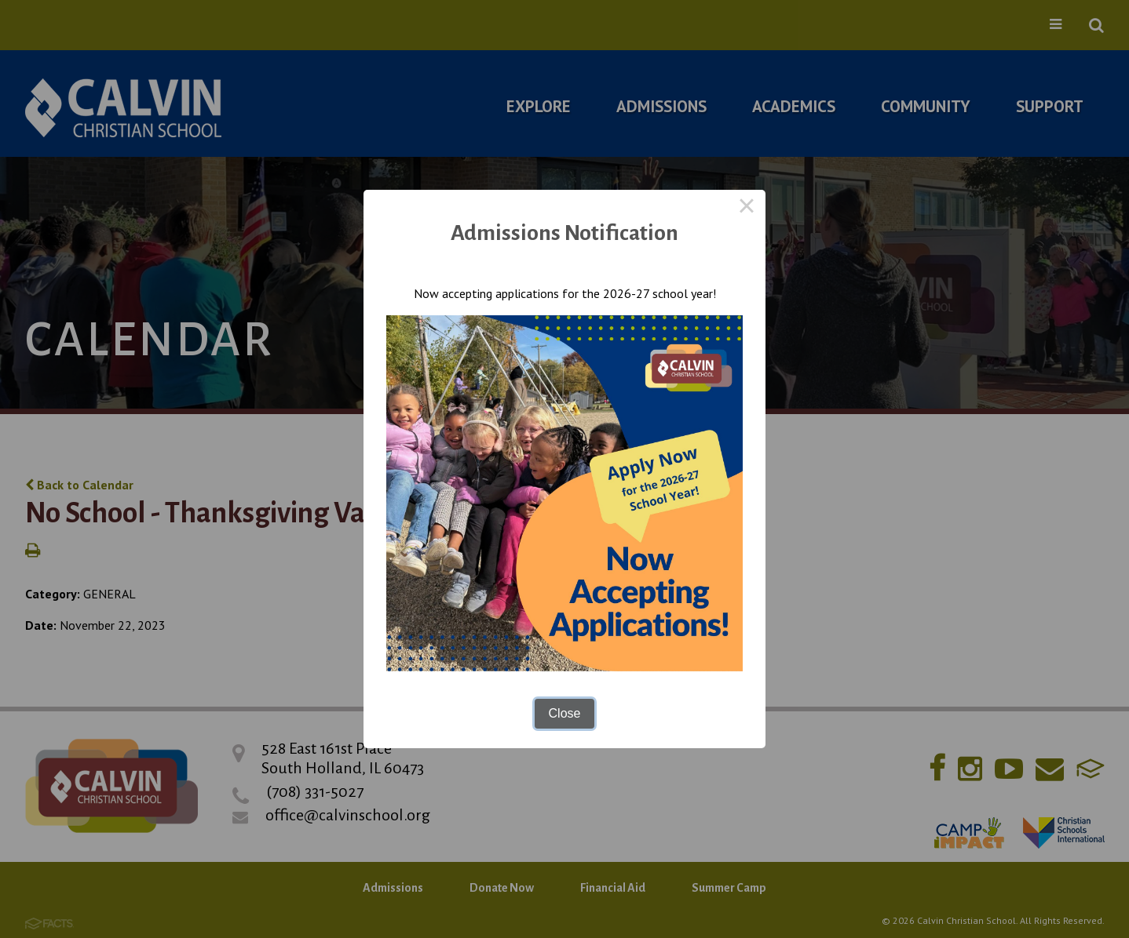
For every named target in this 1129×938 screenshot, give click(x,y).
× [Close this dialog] (746, 208)
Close (565, 713)
